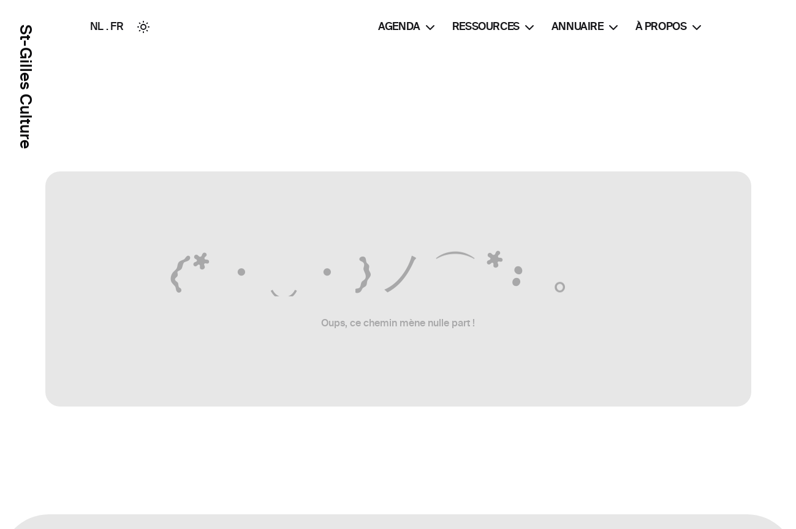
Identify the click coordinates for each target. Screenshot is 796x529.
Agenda (408, 27)
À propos (669, 27)
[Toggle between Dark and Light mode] (143, 27)
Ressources (494, 27)
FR (116, 26)
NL (97, 26)
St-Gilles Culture (25, 86)
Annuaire (586, 27)
